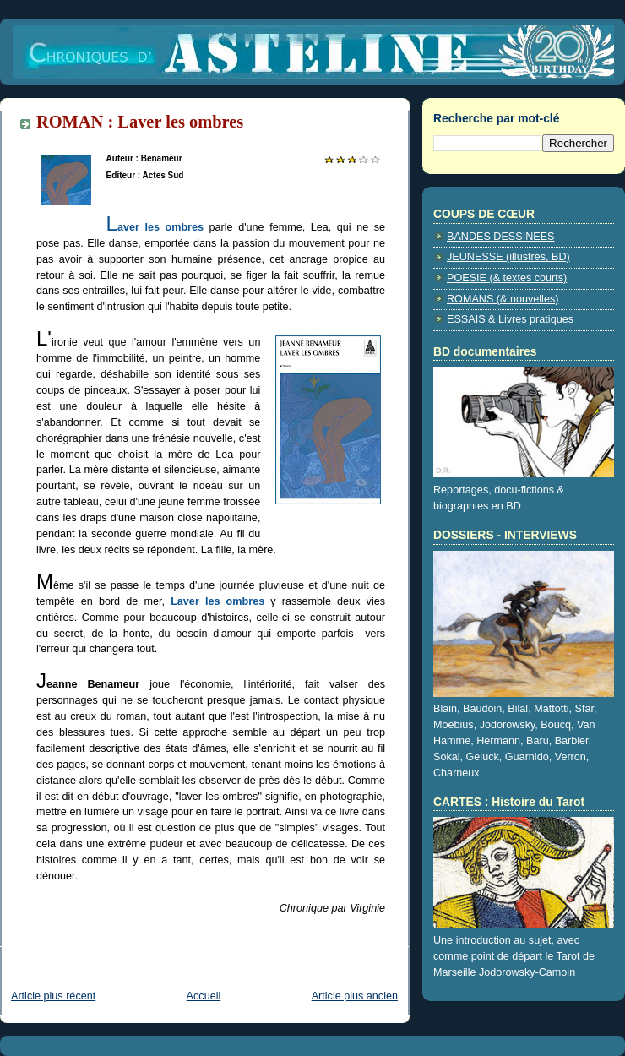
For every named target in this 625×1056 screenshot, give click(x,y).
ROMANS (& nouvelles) (502, 299)
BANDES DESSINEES (501, 236)
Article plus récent (53, 996)
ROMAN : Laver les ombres (139, 121)
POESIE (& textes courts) (507, 278)
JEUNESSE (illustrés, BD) (508, 257)
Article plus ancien (355, 996)
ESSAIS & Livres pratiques (510, 319)
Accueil (204, 996)
